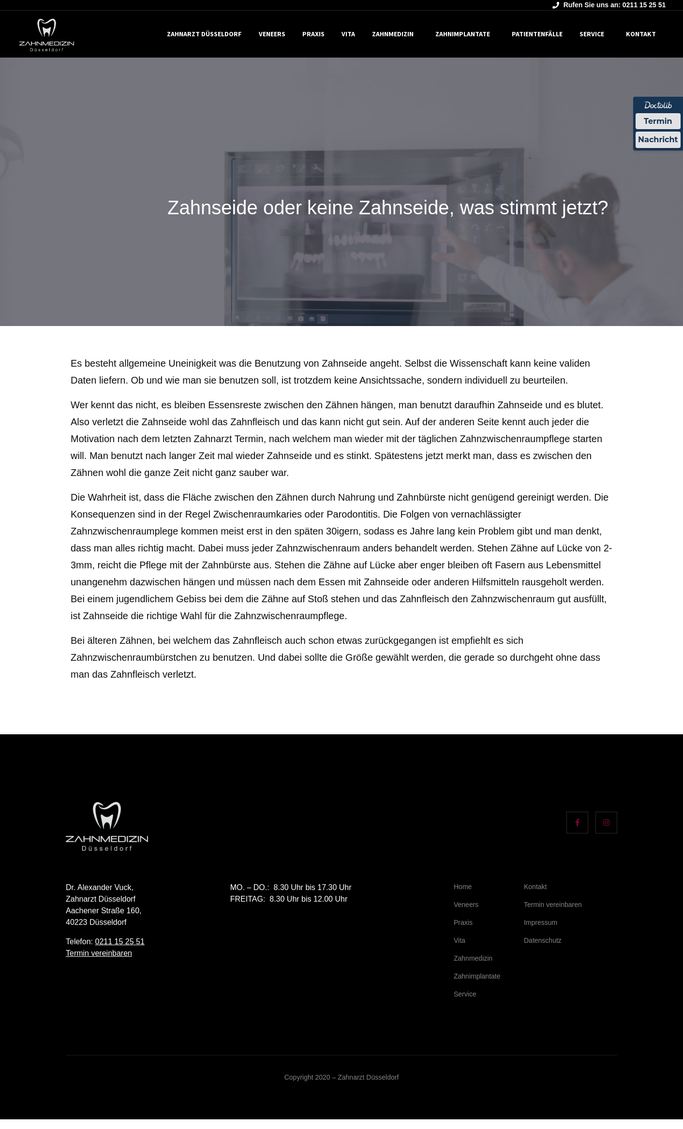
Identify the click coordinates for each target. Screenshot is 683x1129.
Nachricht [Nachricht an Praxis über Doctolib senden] (658, 140)
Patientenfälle (537, 34)
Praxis (313, 34)
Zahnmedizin (393, 34)
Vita (348, 34)
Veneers (272, 34)
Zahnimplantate (462, 34)
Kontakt (641, 34)
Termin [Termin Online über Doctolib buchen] (658, 121)
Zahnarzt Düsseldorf (204, 34)
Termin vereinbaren (99, 953)
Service (591, 34)
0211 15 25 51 (119, 941)
